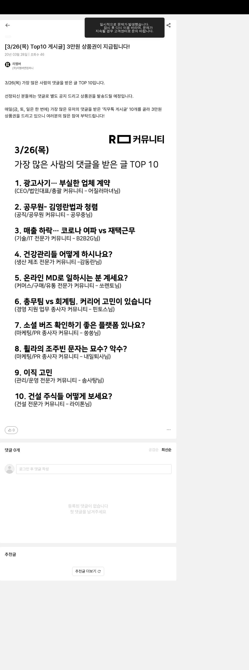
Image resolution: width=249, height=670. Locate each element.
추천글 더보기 (88, 571)
